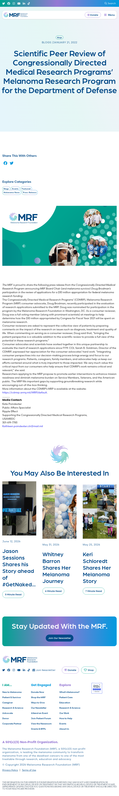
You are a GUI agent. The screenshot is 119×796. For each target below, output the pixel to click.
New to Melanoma (12, 692)
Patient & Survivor (11, 697)
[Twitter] (3, 3)
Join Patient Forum (41, 718)
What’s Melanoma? (69, 692)
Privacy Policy (10, 770)
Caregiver (7, 702)
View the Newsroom (41, 723)
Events (15, 189)
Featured (26, 189)
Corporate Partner (11, 723)
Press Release (30, 192)
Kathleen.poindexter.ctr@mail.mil (22, 426)
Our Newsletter (38, 707)
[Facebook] (8, 3)
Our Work (64, 713)
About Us (64, 729)
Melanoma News (12, 192)
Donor (5, 718)
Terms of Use (29, 770)
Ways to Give (38, 702)
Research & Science (12, 707)
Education (64, 702)
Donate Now (37, 692)
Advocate (7, 713)
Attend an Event (39, 713)
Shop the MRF (38, 697)
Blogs (59, 37)
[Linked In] (24, 3)
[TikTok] (29, 3)
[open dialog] (109, 14)
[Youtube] (18, 3)
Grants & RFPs (38, 729)
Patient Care (66, 697)
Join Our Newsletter (59, 637)
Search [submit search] (110, 3)
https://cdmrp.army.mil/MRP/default (24, 392)
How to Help (65, 718)
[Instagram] (14, 3)
